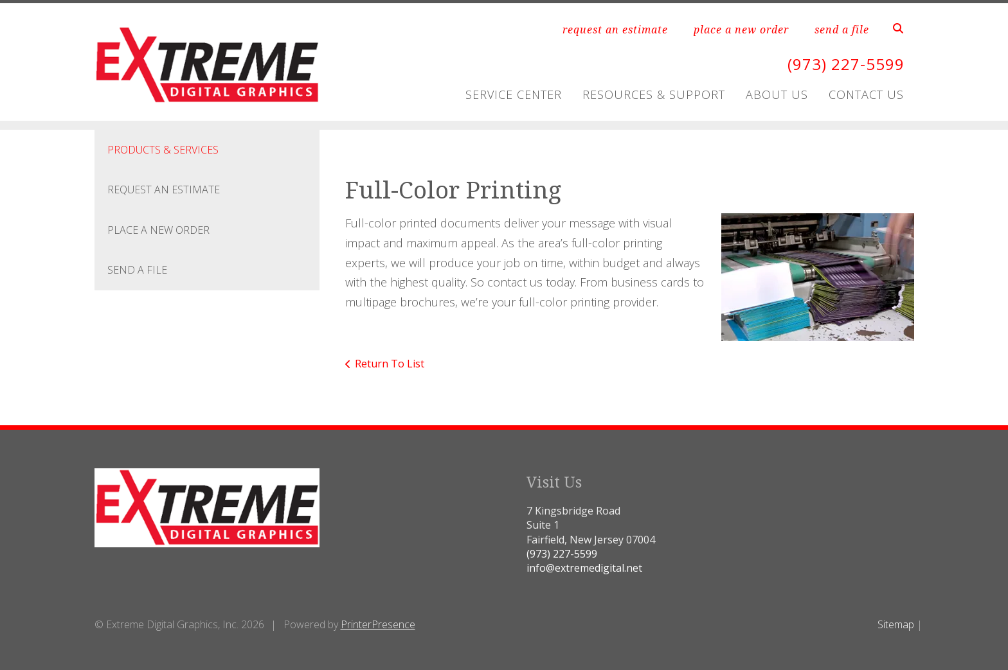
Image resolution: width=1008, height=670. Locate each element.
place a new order (741, 29)
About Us (777, 94)
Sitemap (896, 624)
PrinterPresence (378, 624)
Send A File (137, 270)
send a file (842, 29)
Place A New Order (158, 230)
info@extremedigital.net (584, 568)
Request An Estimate (163, 189)
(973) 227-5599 (846, 64)
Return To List (389, 364)
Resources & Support (653, 94)
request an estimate (615, 29)
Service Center (513, 94)
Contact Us (866, 94)
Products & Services (163, 150)
